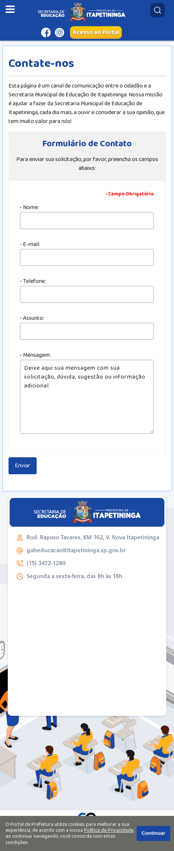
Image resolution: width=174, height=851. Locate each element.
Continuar (153, 833)
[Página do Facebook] (46, 32)
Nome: (29, 207)
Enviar (22, 465)
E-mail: (30, 244)
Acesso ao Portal (96, 32)
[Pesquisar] (157, 10)
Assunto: (32, 318)
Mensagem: (35, 355)
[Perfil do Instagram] (59, 32)
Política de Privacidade (108, 830)
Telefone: (33, 281)
